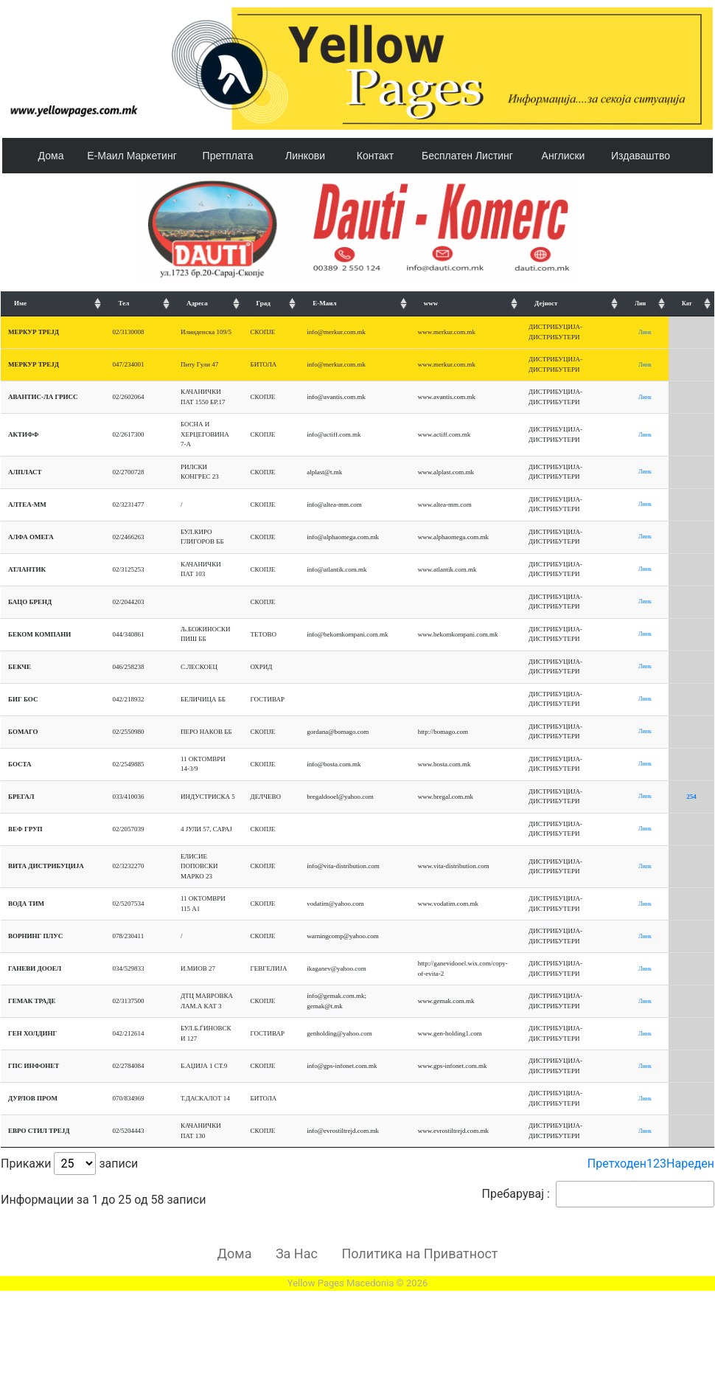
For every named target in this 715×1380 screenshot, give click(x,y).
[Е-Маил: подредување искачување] (354, 304)
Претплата (228, 156)
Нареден (690, 1164)
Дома (51, 156)
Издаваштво (640, 156)
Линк (645, 332)
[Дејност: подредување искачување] (571, 304)
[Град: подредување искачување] (271, 304)
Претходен (616, 1164)
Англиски (563, 156)
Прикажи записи (69, 1163)
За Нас (297, 1253)
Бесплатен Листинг (467, 156)
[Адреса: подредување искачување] (208, 304)
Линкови (305, 156)
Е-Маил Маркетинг (132, 156)
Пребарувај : (598, 1194)
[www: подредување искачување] (466, 304)
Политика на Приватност (419, 1253)
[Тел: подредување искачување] (138, 304)
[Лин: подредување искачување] (645, 304)
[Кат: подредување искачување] (691, 304)
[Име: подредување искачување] (53, 304)
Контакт (375, 156)
